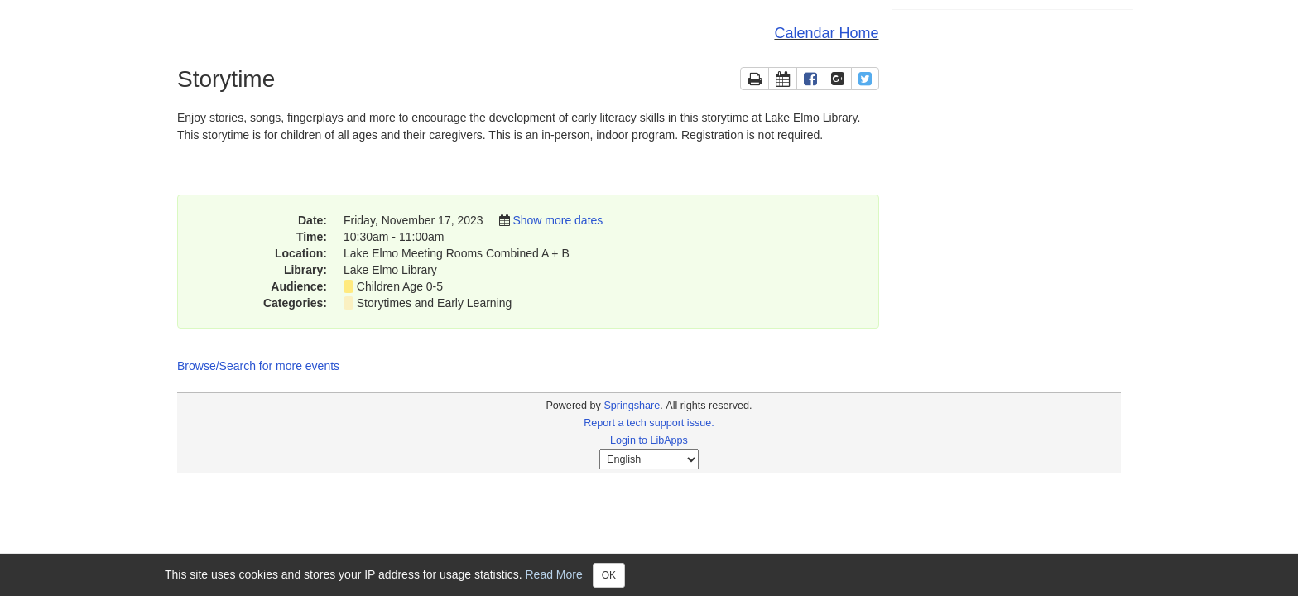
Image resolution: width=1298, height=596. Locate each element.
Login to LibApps (649, 440)
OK (609, 575)
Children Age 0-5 (400, 286)
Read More (554, 573)
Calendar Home (826, 33)
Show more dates (557, 220)
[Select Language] (649, 459)
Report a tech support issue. (649, 423)
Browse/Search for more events (258, 365)
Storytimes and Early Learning (434, 303)
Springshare (631, 405)
